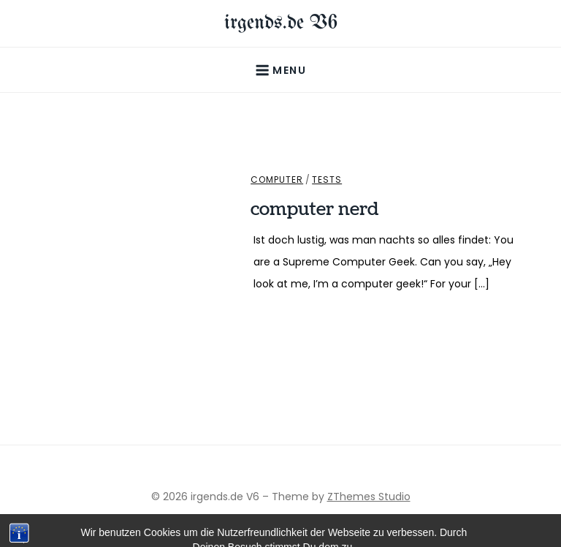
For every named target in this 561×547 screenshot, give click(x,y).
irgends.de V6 (280, 23)
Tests (327, 180)
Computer (277, 180)
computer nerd (314, 209)
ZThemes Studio (369, 496)
